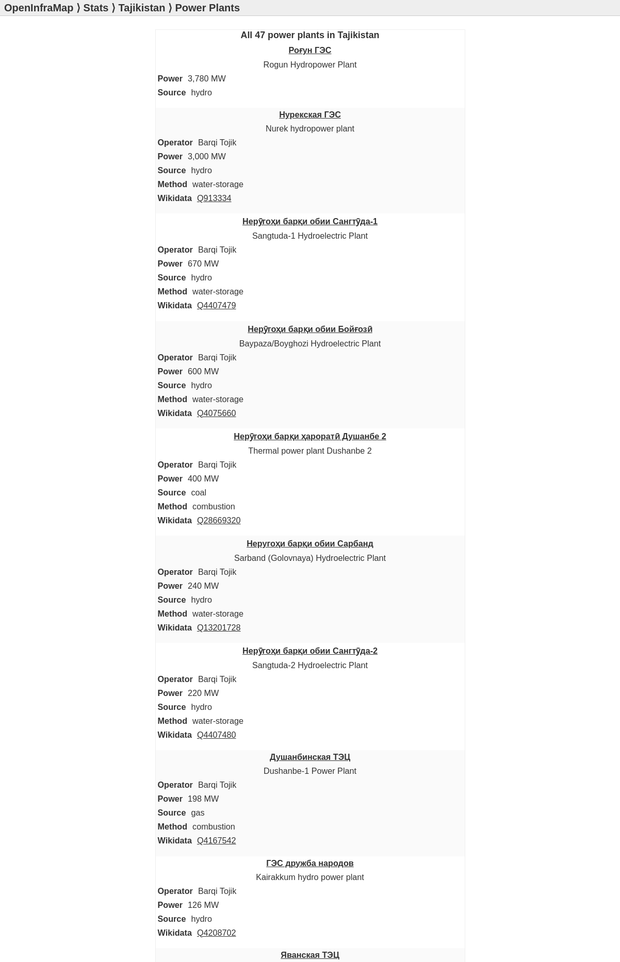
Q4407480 (216, 734)
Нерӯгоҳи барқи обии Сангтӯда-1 (310, 221)
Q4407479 (216, 305)
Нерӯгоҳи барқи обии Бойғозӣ (310, 329)
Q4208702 (216, 932)
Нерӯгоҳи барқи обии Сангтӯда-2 (310, 650)
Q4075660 (216, 413)
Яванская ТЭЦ (310, 954)
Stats (96, 7)
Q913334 (214, 198)
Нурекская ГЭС (310, 114)
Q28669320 (219, 520)
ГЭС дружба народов (309, 863)
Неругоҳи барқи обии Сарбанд (310, 543)
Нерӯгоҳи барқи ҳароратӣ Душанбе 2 (310, 436)
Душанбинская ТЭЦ (310, 756)
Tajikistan (142, 7)
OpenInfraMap (38, 7)
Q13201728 (219, 627)
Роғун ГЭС (310, 50)
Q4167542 (216, 840)
